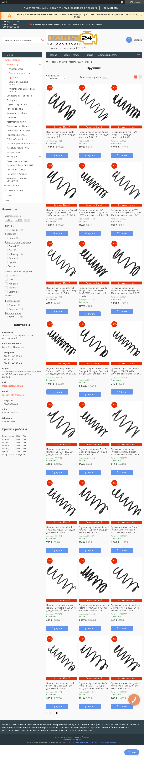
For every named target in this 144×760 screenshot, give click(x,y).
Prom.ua (85, 737)
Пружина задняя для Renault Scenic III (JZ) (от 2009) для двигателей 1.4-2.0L (60, 686)
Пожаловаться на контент (78, 742)
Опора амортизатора (19, 73)
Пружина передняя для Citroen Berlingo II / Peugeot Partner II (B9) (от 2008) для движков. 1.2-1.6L (94, 372)
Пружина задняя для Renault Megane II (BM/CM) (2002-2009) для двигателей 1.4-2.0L (126, 371)
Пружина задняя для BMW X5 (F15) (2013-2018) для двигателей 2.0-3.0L (125, 134)
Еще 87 (11, 295)
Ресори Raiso (13, 152)
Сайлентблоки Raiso (17, 139)
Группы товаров (12, 59)
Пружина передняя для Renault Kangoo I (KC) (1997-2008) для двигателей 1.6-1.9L (94, 530)
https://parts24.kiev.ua (12, 385)
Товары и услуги (70, 55)
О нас (6, 200)
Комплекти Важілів (16, 121)
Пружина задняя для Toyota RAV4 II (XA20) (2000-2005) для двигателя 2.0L (61, 134)
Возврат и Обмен (12, 185)
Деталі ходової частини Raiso (21, 143)
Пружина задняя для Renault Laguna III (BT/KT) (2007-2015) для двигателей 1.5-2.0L (61, 290)
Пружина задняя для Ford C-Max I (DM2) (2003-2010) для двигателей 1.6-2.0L (93, 452)
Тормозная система (17, 134)
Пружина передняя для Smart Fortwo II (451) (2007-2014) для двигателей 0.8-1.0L (94, 134)
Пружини (13, 77)
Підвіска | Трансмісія (17, 104)
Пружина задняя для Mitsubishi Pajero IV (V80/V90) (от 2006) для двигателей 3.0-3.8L (94, 608)
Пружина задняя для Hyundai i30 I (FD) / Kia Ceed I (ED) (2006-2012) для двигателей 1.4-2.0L (93, 292)
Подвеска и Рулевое (17, 174)
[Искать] (42, 40)
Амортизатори (16, 68)
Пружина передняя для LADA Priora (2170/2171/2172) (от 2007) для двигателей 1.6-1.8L (93, 686)
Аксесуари (12, 156)
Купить (59, 155)
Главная (52, 55)
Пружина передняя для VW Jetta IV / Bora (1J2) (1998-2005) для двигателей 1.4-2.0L (61, 608)
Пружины (11, 117)
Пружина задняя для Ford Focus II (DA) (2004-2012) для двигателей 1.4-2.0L (60, 530)
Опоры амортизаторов (18, 130)
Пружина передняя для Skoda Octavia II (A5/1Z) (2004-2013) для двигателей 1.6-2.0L (125, 608)
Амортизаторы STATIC (18, 147)
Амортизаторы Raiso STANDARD (17, 179)
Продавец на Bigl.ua (72, 739)
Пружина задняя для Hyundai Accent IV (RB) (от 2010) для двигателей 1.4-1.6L (125, 686)
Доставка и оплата (108, 55)
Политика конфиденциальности (105, 742)
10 (57, 713)
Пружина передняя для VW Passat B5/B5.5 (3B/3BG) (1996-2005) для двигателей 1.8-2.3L (126, 213)
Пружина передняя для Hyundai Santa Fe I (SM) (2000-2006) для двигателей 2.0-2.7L (126, 290)
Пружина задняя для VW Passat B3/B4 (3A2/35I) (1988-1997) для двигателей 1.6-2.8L (93, 213)
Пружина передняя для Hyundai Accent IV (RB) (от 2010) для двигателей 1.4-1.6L (126, 452)
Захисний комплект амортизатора (18, 83)
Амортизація (13, 64)
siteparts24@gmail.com (13, 395)
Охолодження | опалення (19, 95)
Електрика (12, 100)
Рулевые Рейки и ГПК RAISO (21, 165)
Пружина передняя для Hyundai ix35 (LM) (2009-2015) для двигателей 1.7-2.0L (60, 452)
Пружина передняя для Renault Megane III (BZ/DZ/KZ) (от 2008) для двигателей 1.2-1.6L (61, 213)
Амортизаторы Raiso (17, 113)
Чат (132, 752)
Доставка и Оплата (13, 190)
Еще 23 (11, 266)
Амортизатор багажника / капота (22, 90)
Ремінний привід (15, 108)
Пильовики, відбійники (18, 126)
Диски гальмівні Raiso (17, 161)
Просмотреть (110, 7)
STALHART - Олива (16, 169)
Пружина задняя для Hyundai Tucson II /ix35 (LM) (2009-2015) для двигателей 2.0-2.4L (61, 371)
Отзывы (8, 195)
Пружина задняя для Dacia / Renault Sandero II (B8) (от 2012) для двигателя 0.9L (125, 530)
